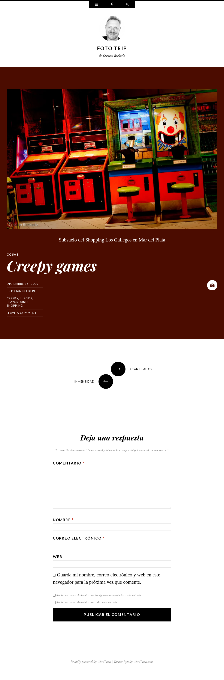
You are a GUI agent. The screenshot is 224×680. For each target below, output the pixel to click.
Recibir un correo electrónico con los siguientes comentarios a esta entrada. (99, 595)
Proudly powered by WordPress (91, 662)
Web (57, 556)
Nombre (63, 519)
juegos (26, 298)
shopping (15, 305)
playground (17, 302)
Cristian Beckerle (22, 291)
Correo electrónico (79, 538)
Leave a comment (22, 313)
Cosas (12, 254)
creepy (12, 298)
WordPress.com (143, 662)
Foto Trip (112, 48)
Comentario (68, 463)
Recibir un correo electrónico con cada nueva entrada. (86, 602)
